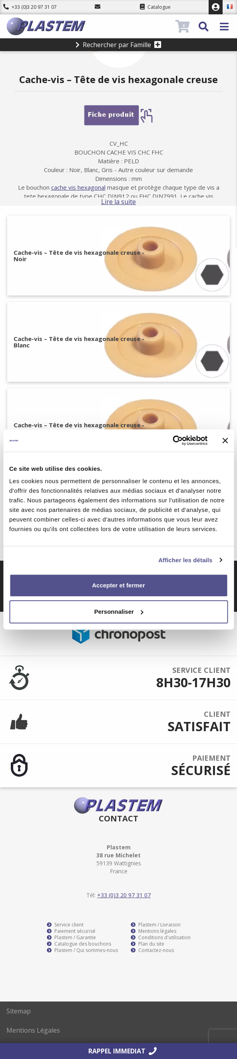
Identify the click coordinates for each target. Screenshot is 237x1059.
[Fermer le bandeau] (225, 440)
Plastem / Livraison (156, 925)
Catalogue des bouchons (79, 944)
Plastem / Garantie (71, 937)
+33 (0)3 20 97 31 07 (30, 7)
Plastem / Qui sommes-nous (82, 950)
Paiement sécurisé (71, 931)
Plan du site (147, 944)
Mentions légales (153, 931)
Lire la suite (118, 202)
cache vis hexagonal (78, 187)
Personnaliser (118, 611)
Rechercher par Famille (118, 44)
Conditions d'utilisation (161, 937)
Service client (65, 925)
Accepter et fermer (118, 585)
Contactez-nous (152, 950)
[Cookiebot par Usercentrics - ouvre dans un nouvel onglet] (172, 440)
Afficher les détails (185, 560)
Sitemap (18, 1011)
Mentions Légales (33, 1030)
